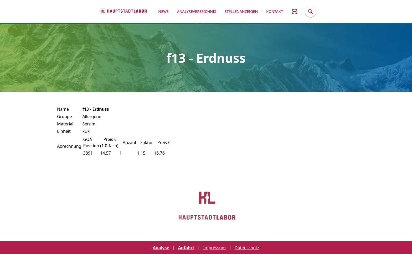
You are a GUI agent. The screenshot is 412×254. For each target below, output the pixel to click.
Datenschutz (247, 248)
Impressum (214, 248)
